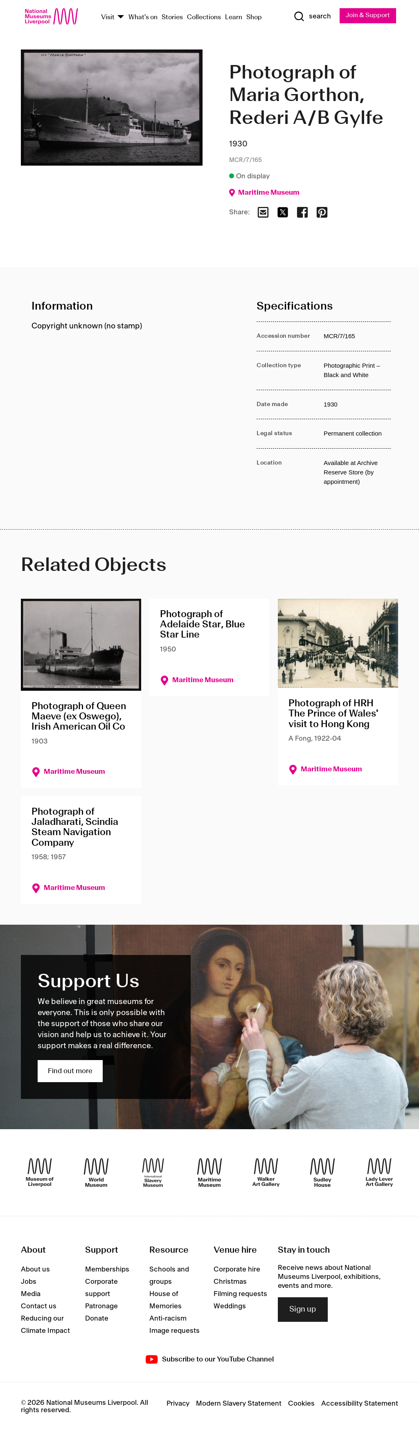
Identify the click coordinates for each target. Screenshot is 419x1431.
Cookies (301, 1403)
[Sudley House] (322, 1173)
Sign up (302, 1309)
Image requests (174, 1330)
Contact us (38, 1306)
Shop (254, 17)
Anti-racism (168, 1318)
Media (31, 1294)
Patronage (101, 1306)
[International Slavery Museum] (153, 1173)
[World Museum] (96, 1173)
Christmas (230, 1281)
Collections (204, 17)
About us (35, 1269)
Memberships (107, 1269)
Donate (96, 1318)
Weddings (230, 1306)
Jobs (28, 1281)
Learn (233, 17)
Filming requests (240, 1294)
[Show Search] (311, 16)
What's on (143, 17)
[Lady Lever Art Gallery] (379, 1173)
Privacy (178, 1403)
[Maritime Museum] (209, 1173)
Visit (108, 17)
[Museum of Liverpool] (40, 1173)
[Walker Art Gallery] (266, 1173)
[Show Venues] (120, 17)
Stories (172, 17)
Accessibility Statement (359, 1403)
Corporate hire (237, 1269)
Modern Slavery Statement (239, 1403)
